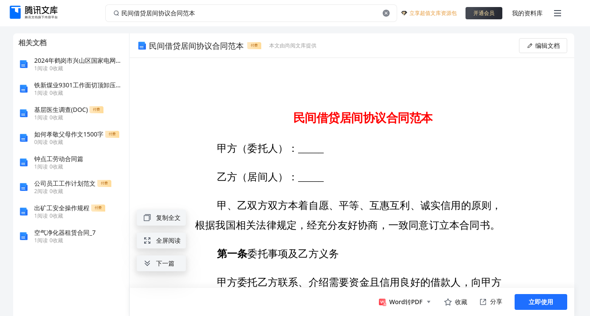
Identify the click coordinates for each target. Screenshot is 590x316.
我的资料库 (527, 13)
